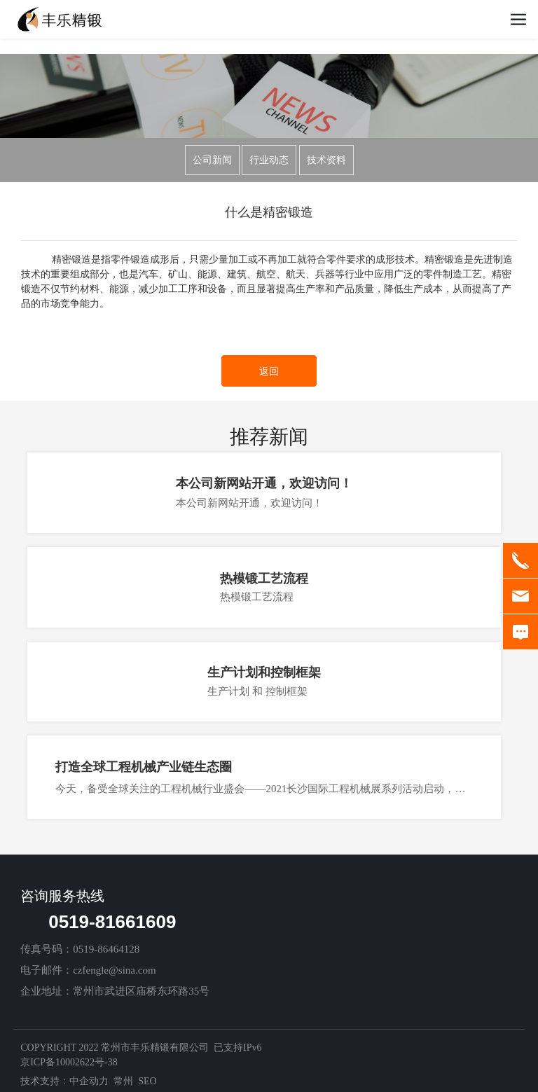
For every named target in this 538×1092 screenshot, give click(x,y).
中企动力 (89, 1081)
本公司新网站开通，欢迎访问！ (264, 483)
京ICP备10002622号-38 (68, 1062)
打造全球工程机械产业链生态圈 (143, 767)
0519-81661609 (112, 921)
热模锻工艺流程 (264, 579)
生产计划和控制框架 (264, 672)
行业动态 (269, 160)
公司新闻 (212, 160)
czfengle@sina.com (114, 970)
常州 (123, 1081)
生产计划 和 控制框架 (257, 691)
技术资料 (326, 160)
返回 (269, 371)
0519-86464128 (106, 949)
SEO (147, 1081)
